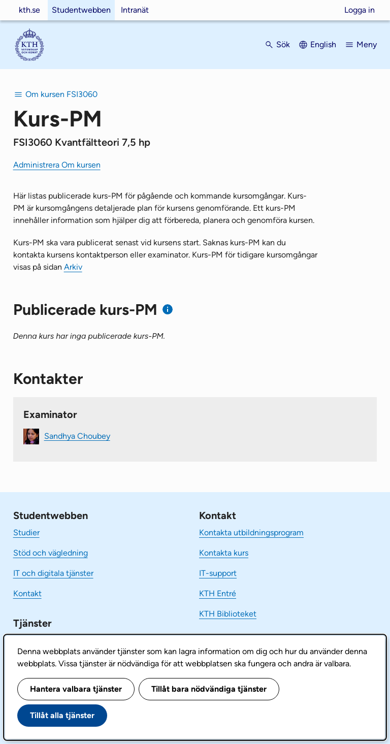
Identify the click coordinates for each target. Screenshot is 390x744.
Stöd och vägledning (50, 553)
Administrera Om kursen (57, 165)
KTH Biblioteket (227, 614)
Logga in (359, 10)
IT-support (218, 573)
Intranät (135, 10)
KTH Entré (217, 593)
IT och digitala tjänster (53, 573)
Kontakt (27, 593)
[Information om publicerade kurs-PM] (167, 309)
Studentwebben (81, 10)
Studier (26, 532)
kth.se (29, 10)
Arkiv (73, 267)
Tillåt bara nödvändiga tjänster (209, 689)
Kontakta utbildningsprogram (251, 532)
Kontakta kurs (223, 553)
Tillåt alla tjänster (62, 715)
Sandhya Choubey (77, 435)
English (323, 44)
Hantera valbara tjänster (76, 689)
